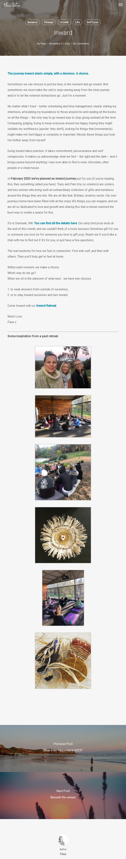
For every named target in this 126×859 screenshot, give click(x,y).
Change (48, 22)
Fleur (43, 43)
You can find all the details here (55, 223)
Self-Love (92, 22)
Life (77, 22)
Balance (32, 22)
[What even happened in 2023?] (63, 748)
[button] (120, 4)
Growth (64, 22)
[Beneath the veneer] (63, 795)
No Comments (81, 43)
